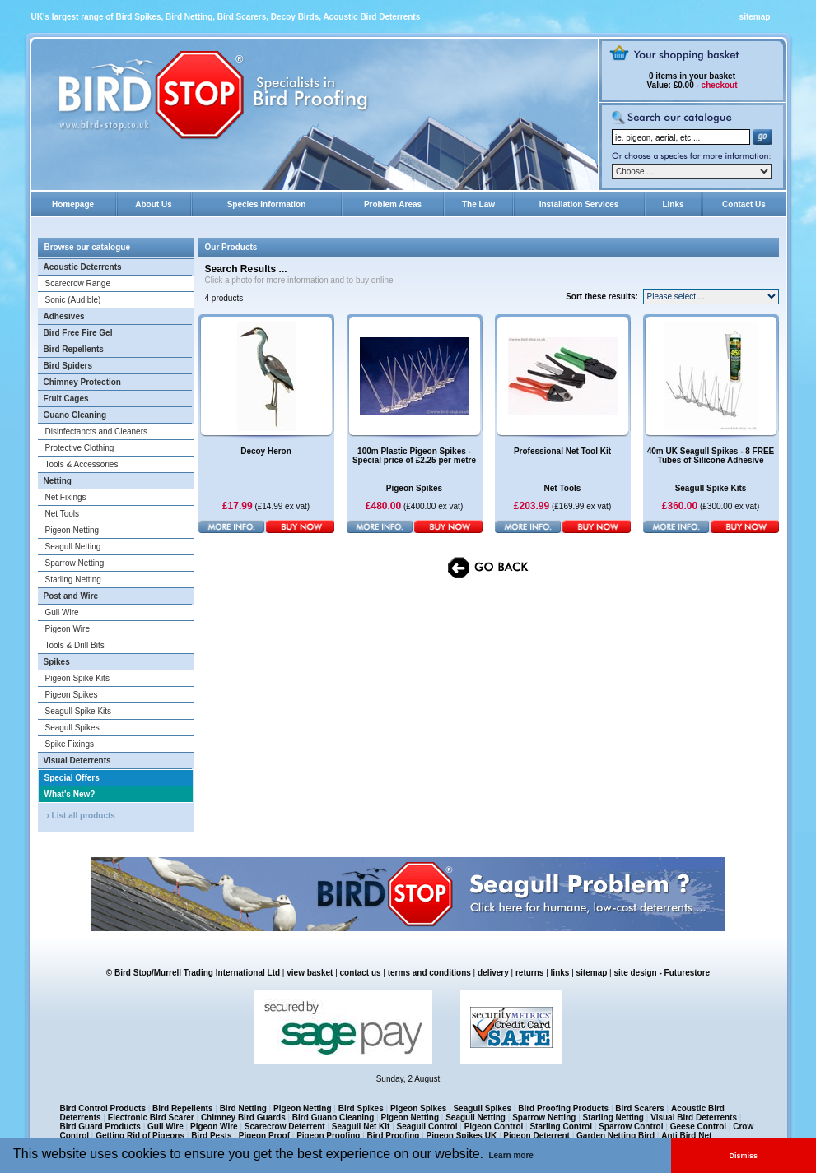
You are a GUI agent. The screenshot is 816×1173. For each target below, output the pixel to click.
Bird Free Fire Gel (78, 332)
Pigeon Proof (264, 1135)
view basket (310, 972)
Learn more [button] (510, 1155)
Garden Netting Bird (615, 1135)
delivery (493, 972)
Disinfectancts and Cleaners (96, 431)
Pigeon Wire (67, 628)
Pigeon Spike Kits (77, 678)
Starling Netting (73, 579)
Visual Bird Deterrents (693, 1117)
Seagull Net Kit (361, 1126)
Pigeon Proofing (328, 1135)
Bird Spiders (68, 365)
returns (529, 972)
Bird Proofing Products (563, 1108)
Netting (58, 480)
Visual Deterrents (77, 760)
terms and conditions (429, 972)
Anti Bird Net (686, 1135)
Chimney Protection (82, 382)
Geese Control (698, 1126)
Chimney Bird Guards (243, 1117)
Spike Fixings (69, 744)
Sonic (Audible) (73, 299)
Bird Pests (211, 1135)
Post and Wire (71, 595)
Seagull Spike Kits (78, 711)
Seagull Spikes (72, 727)
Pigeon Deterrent (536, 1135)
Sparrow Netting (75, 563)
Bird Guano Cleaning (333, 1117)
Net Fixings (65, 497)
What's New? (70, 794)
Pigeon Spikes (71, 694)
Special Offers (72, 777)
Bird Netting (243, 1108)
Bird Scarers (639, 1108)
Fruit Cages (66, 398)
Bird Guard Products (100, 1126)
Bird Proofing (393, 1135)
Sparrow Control (631, 1126)
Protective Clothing (79, 447)
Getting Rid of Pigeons (140, 1135)
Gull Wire (62, 612)
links (560, 972)
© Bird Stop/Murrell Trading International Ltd (193, 972)
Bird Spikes (361, 1108)
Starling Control (560, 1126)
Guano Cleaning (75, 415)
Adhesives (64, 316)
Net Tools (62, 513)
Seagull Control (427, 1126)
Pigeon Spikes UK (462, 1135)
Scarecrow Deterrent (285, 1126)
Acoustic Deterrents (83, 266)
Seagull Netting (73, 546)
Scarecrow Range (77, 283)
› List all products (81, 815)
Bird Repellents (74, 349)
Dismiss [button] (744, 1156)
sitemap (755, 16)
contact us (360, 972)
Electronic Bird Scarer (151, 1117)
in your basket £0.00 (690, 81)
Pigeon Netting (72, 530)
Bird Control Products (103, 1108)
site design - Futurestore (661, 972)
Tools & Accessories (82, 464)
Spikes (57, 661)
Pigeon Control (494, 1126)
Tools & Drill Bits (75, 645)
